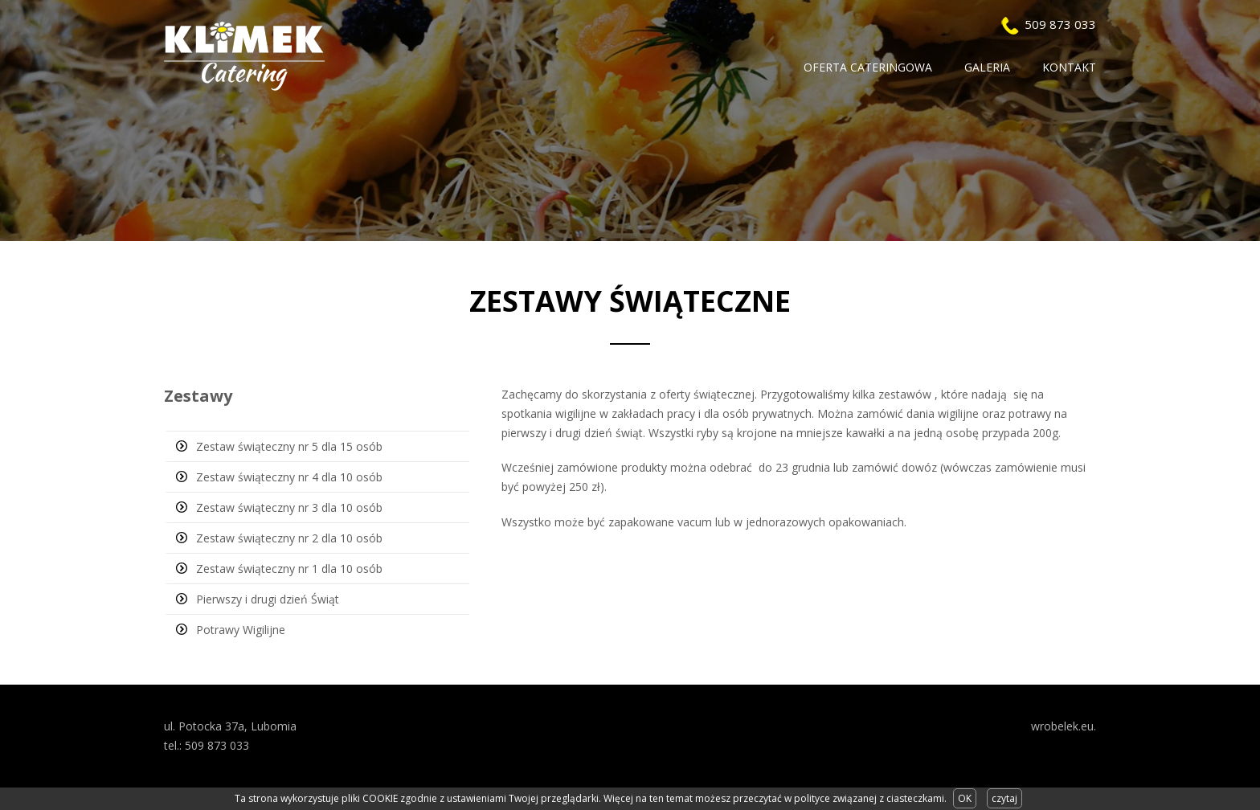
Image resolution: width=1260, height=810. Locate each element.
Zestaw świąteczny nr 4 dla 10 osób (289, 477)
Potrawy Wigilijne (240, 629)
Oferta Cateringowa (868, 67)
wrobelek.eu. (1063, 726)
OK (965, 798)
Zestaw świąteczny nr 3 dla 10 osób (289, 507)
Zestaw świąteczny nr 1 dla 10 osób (289, 568)
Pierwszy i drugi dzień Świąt (267, 599)
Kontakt (1069, 67)
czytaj (1004, 798)
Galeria (987, 67)
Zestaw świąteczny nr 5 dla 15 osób (289, 446)
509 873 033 (1060, 24)
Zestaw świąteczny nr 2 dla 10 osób (289, 538)
